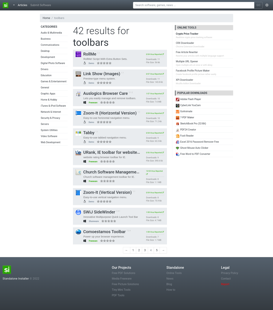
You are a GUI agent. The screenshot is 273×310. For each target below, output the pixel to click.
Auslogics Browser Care (102, 93)
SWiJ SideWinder (95, 212)
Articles (23, 5)
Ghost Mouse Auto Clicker (192, 147)
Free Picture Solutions (125, 284)
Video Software (49, 136)
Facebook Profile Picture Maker (193, 70)
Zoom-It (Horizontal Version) (106, 113)
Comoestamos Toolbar (101, 231)
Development (48, 57)
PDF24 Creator (186, 129)
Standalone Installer (16, 278)
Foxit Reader (185, 135)
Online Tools (174, 273)
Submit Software (40, 5)
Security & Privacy (50, 118)
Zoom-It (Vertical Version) (104, 192)
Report (225, 284)
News (169, 278)
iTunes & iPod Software (53, 105)
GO (258, 5)
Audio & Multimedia (51, 32)
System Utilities (49, 130)
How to (170, 289)
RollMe (86, 54)
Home (46, 18)
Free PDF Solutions (123, 273)
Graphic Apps (48, 93)
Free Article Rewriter (187, 52)
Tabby (85, 132)
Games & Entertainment (54, 81)
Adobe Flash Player (188, 99)
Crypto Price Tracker (187, 33)
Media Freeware (121, 278)
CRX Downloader (185, 43)
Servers (45, 124)
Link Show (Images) (98, 73)
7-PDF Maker (185, 117)
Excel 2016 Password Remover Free (197, 141)
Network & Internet (51, 111)
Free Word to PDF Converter (193, 154)
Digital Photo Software (53, 63)
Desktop (45, 51)
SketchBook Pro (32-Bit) (191, 123)
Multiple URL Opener (187, 61)
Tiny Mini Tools (121, 289)
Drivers (44, 69)
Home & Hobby (49, 99)
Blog (169, 284)
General (45, 87)
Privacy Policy (229, 273)
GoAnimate (184, 111)
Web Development (50, 142)
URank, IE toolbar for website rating (112, 152)
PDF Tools (118, 295)
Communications (50, 44)
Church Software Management (108, 172)
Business (46, 38)
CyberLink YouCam (188, 105)
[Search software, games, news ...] (193, 5)
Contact (226, 278)
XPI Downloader (184, 79)
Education (46, 75)
